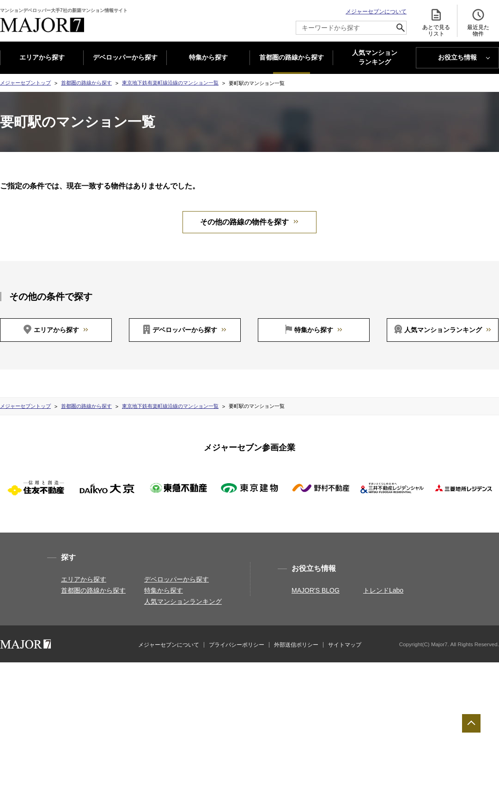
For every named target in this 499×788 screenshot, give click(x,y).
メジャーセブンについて (376, 11)
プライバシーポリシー (236, 645)
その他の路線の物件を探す (244, 222)
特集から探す (208, 57)
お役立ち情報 (457, 57)
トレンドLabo (383, 590)
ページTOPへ (471, 723)
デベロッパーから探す (125, 57)
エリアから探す (42, 57)
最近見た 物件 (478, 22)
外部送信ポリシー (296, 645)
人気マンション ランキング (374, 57)
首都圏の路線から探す (291, 57)
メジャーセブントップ (25, 82)
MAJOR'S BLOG (316, 590)
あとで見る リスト (436, 22)
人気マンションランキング (443, 329)
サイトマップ (344, 645)
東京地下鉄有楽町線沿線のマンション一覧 (170, 82)
